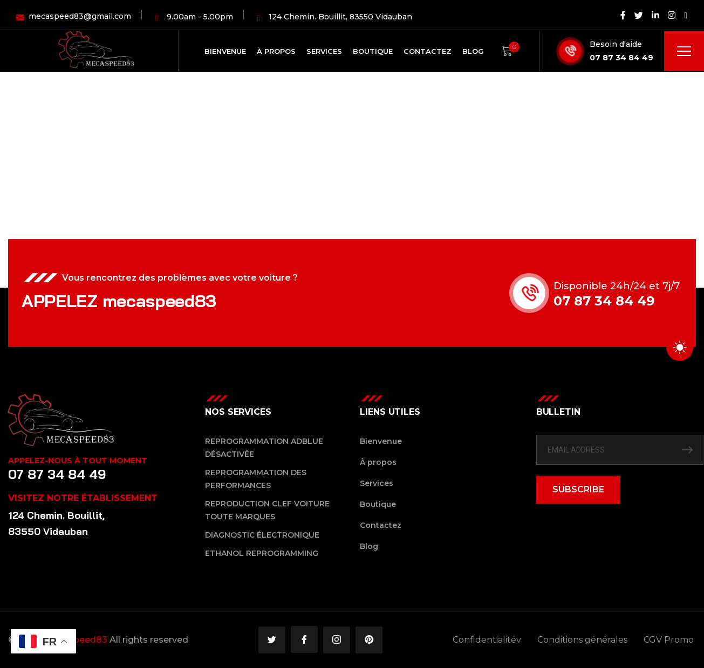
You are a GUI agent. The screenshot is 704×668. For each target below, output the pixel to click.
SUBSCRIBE (578, 489)
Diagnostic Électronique (262, 535)
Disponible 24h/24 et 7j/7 (616, 286)
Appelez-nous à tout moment (77, 460)
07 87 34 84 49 (621, 57)
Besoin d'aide (616, 44)
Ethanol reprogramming (261, 553)
